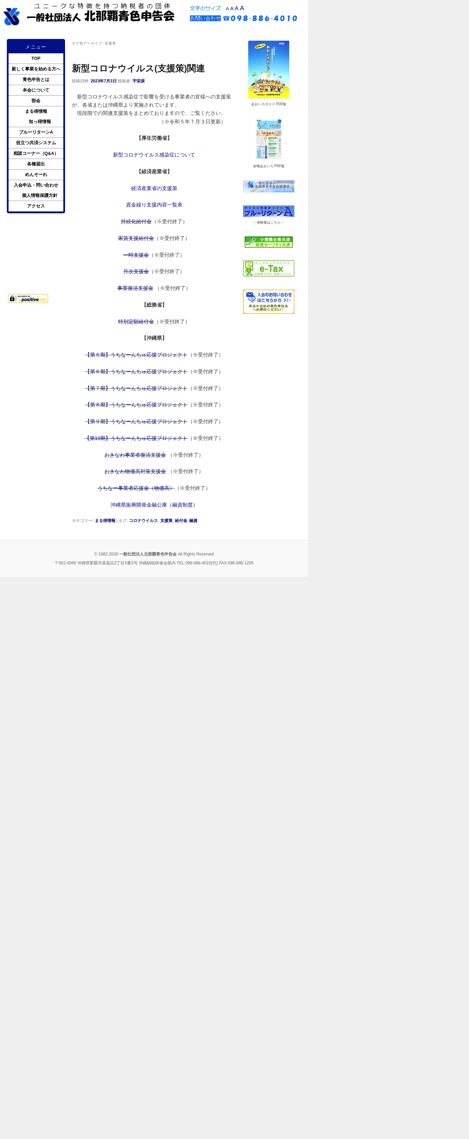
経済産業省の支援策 (154, 188)
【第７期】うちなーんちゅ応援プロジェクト (136, 388)
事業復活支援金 (135, 288)
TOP (36, 58)
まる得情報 (105, 520)
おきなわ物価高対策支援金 (135, 471)
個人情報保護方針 (40, 195)
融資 (193, 520)
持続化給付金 (136, 221)
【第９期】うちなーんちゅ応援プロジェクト (136, 421)
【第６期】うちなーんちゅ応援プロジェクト (136, 371)
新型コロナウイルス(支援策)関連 (138, 68)
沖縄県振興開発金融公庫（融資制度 (152, 505)
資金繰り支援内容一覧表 (154, 204)
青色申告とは (36, 79)
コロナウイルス (143, 520)
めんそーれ (36, 174)
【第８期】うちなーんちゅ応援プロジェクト (136, 404)
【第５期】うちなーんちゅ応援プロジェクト (136, 355)
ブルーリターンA (36, 132)
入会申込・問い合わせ (36, 185)
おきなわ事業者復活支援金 (135, 455)
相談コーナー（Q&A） (36, 153)
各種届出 (36, 163)
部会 (35, 100)
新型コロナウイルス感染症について (154, 155)
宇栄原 (138, 81)
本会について (36, 90)
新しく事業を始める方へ (36, 68)
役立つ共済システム (36, 142)
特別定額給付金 (136, 321)
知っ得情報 (40, 121)
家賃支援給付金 (136, 238)
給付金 (181, 520)
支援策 (166, 520)
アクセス (36, 206)
